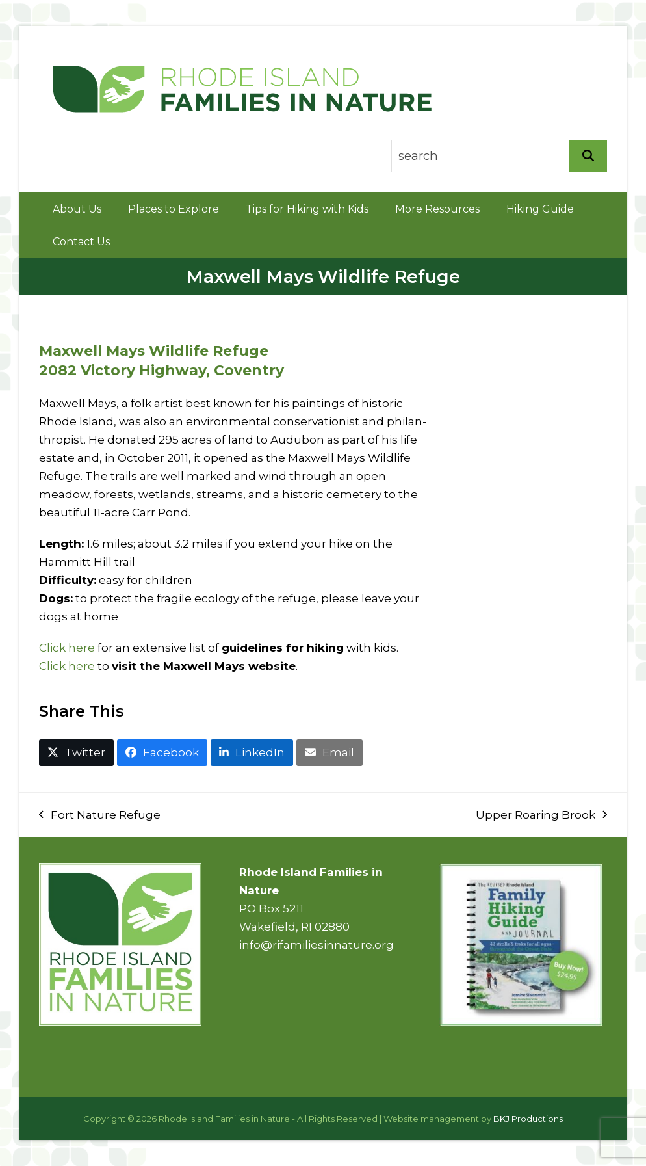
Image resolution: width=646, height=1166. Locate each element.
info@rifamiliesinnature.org (316, 944)
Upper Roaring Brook (541, 816)
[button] (76, 752)
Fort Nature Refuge (100, 816)
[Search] (588, 156)
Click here (67, 647)
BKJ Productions (528, 1118)
